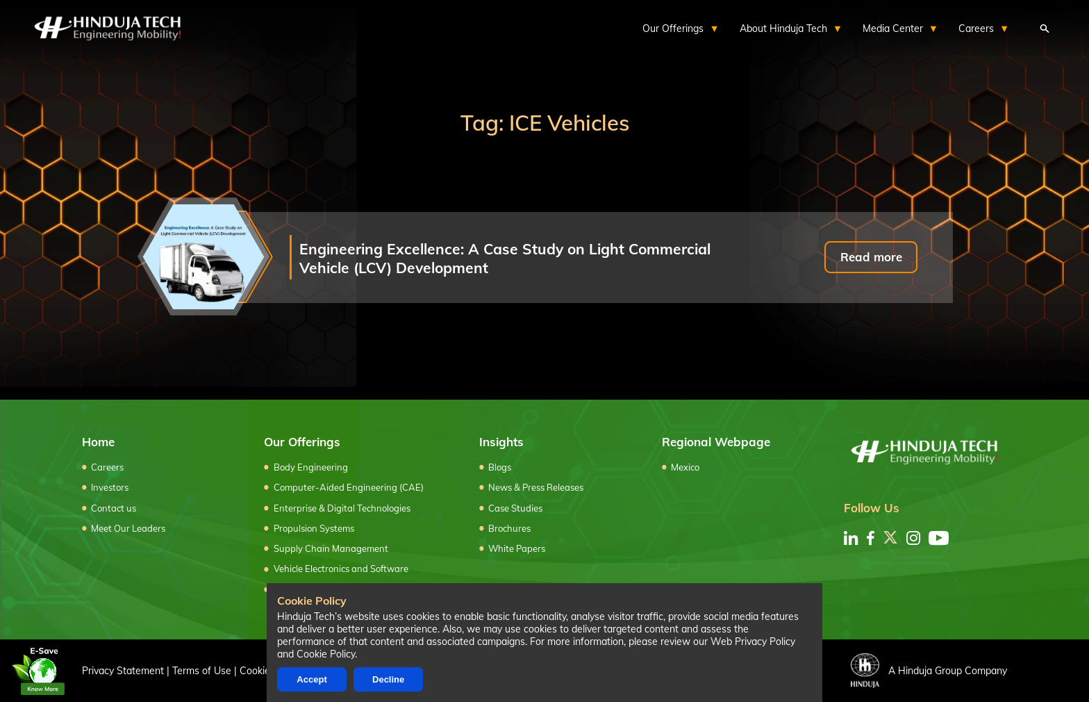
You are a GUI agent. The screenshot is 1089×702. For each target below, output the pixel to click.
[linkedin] (851, 538)
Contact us (113, 508)
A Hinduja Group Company (929, 670)
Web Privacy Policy (752, 641)
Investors (109, 487)
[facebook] (870, 538)
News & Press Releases (535, 487)
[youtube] (939, 538)
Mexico (685, 467)
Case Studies (515, 508)
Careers (107, 467)
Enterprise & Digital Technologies (342, 508)
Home (98, 441)
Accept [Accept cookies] (311, 679)
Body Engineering (311, 467)
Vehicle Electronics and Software (341, 568)
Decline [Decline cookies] (388, 679)
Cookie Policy (326, 654)
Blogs (499, 467)
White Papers (516, 548)
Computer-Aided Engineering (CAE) (349, 487)
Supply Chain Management (331, 548)
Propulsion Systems (314, 528)
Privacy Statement (123, 670)
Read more (871, 257)
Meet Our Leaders (128, 528)
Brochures (509, 528)
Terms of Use (201, 670)
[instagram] (913, 538)
